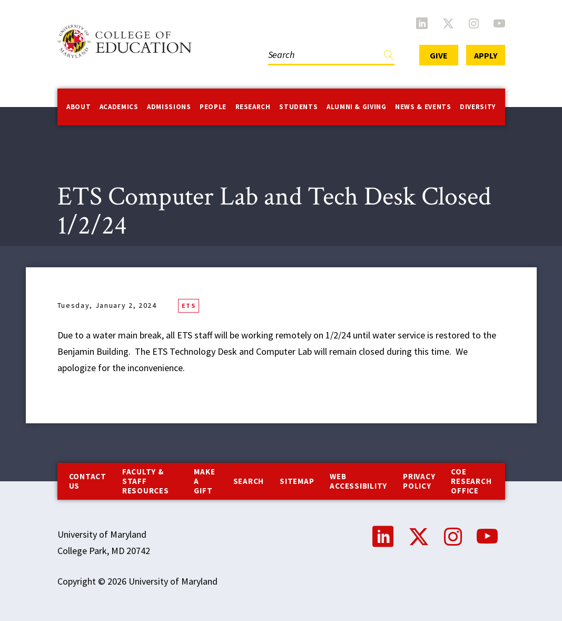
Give (439, 55)
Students (298, 106)
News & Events (423, 106)
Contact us (87, 481)
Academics (119, 106)
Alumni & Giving (357, 106)
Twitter (448, 23)
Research (253, 106)
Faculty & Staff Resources (145, 481)
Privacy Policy (419, 481)
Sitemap (297, 481)
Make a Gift (204, 481)
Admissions (169, 106)
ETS (188, 305)
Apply (485, 55)
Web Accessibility (358, 481)
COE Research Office (471, 481)
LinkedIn (422, 23)
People (213, 106)
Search (248, 481)
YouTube (499, 23)
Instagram (474, 23)
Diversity (478, 106)
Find (389, 57)
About (78, 106)
